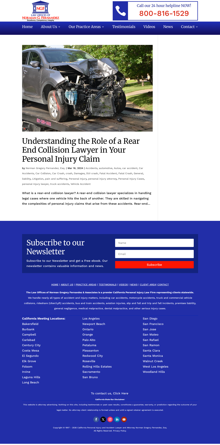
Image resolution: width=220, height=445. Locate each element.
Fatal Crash (125, 173)
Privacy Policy (119, 431)
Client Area (148, 284)
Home (27, 27)
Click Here (120, 393)
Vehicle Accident (81, 184)
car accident (129, 168)
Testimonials (123, 27)
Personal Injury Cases (131, 178)
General (138, 173)
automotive (105, 168)
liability (26, 178)
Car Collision (43, 173)
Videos (149, 27)
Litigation (37, 178)
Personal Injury (78, 178)
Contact (188, 27)
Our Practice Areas (85, 27)
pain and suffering (56, 178)
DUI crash (92, 173)
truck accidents (59, 184)
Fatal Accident (108, 173)
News (168, 27)
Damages (79, 173)
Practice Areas (86, 284)
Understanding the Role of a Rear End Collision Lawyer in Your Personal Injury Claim (81, 150)
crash (69, 173)
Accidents (91, 168)
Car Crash (58, 173)
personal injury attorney (102, 178)
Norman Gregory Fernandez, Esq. (45, 168)
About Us (49, 27)
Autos (117, 168)
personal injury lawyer (35, 184)
